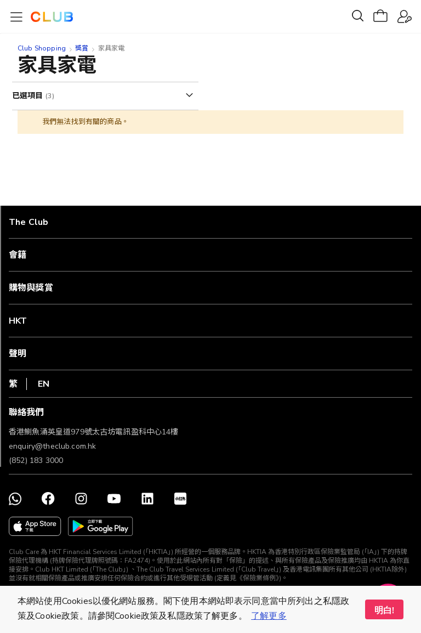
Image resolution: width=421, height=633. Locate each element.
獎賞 (81, 48)
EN (43, 384)
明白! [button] (384, 610)
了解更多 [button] (269, 616)
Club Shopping (42, 48)
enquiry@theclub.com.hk (52, 446)
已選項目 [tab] (28, 96)
